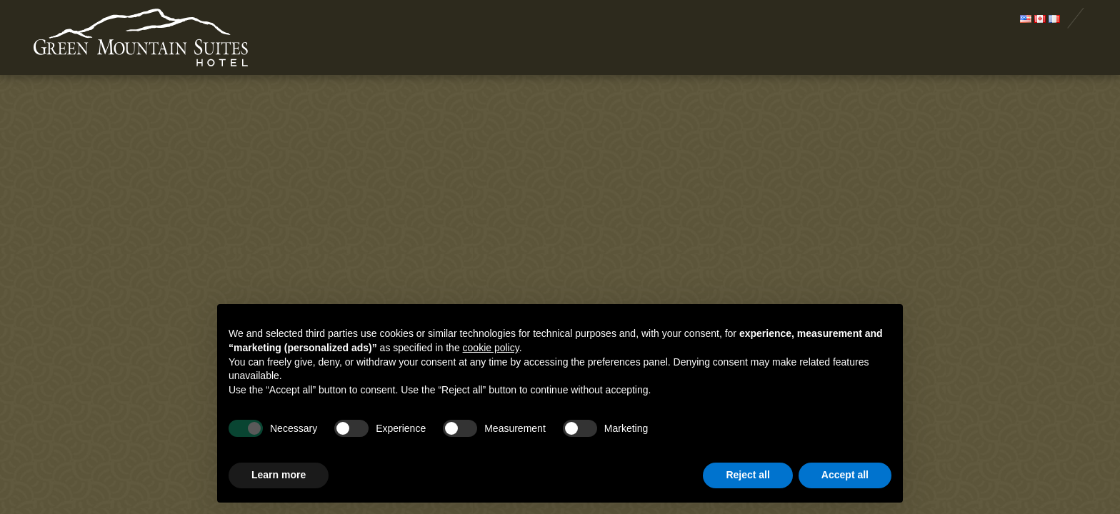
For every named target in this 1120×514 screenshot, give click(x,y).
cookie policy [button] (491, 347)
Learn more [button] (278, 474)
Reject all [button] (747, 474)
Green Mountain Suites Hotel (141, 39)
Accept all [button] (845, 474)
